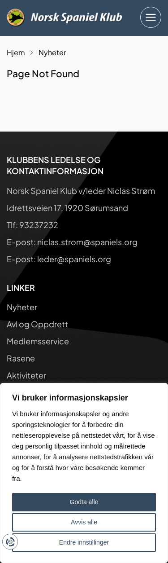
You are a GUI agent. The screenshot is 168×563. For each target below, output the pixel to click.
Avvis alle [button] (84, 522)
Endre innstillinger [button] (84, 542)
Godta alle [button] (84, 502)
